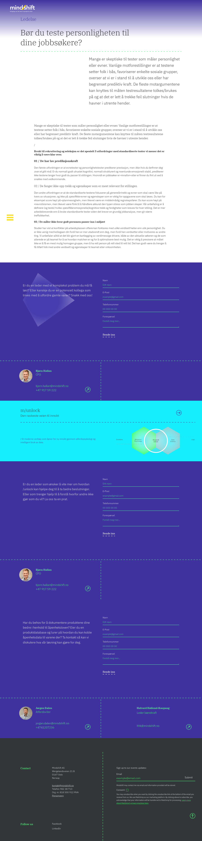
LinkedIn (56, 828)
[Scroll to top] (192, 816)
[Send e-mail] (87, 389)
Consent (120, 789)
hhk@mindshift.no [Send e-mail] (148, 726)
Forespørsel (109, 316)
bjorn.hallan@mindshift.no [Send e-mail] (52, 386)
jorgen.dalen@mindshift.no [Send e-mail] (52, 723)
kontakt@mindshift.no (63, 785)
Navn (105, 280)
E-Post (106, 292)
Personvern (58, 795)
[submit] (109, 335)
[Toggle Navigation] (10, 218)
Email (119, 774)
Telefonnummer (111, 304)
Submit (189, 777)
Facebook (57, 823)
